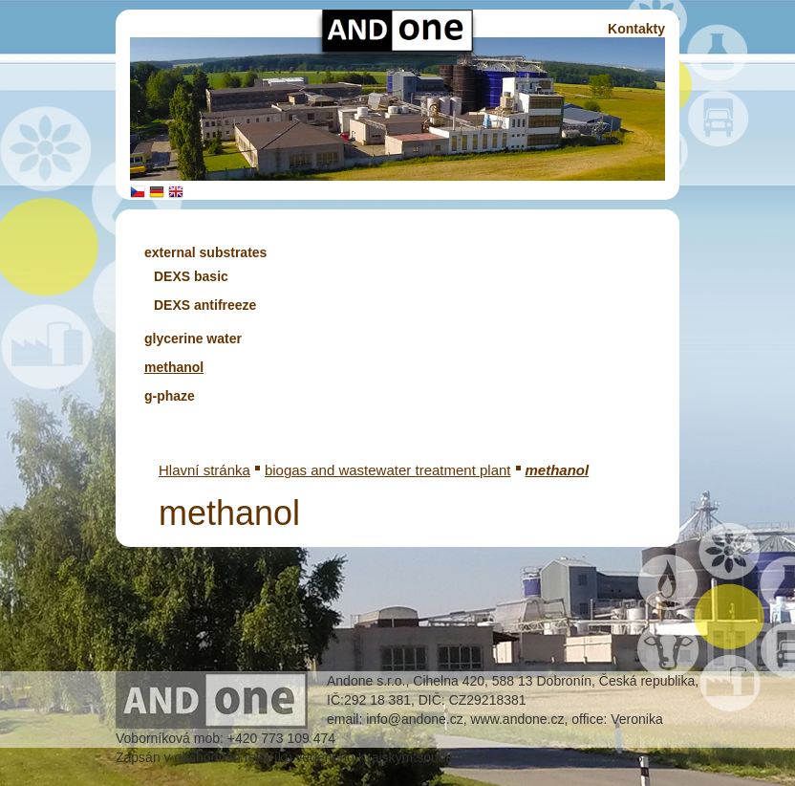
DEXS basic (191, 276)
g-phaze (169, 396)
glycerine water (193, 338)
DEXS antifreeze (205, 305)
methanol (174, 367)
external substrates (205, 252)
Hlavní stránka (204, 470)
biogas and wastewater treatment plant (388, 470)
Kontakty (636, 28)
